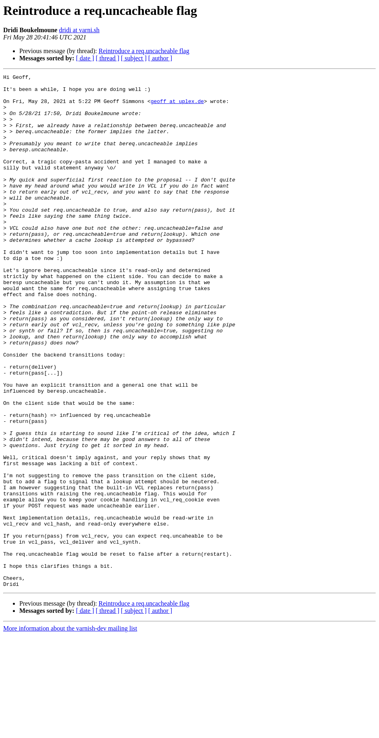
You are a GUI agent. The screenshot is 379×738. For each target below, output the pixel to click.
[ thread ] (107, 58)
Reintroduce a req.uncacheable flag (143, 50)
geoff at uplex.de (177, 107)
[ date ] (85, 58)
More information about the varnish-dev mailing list (70, 731)
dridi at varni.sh (79, 30)
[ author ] (160, 58)
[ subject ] (134, 58)
